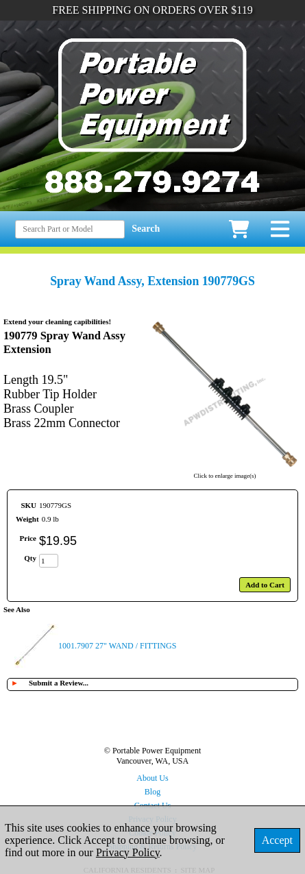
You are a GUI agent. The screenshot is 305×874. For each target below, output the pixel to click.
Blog (152, 792)
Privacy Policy (128, 852)
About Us (152, 778)
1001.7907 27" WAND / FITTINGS (117, 646)
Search (146, 228)
